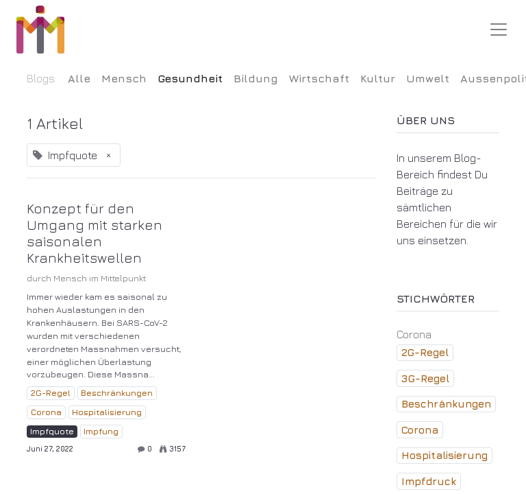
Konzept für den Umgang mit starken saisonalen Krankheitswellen (94, 233)
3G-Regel (425, 378)
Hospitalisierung (107, 412)
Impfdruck (428, 481)
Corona (46, 412)
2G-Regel (51, 393)
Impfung (101, 431)
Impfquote (52, 431)
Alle (79, 78)
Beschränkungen (117, 393)
